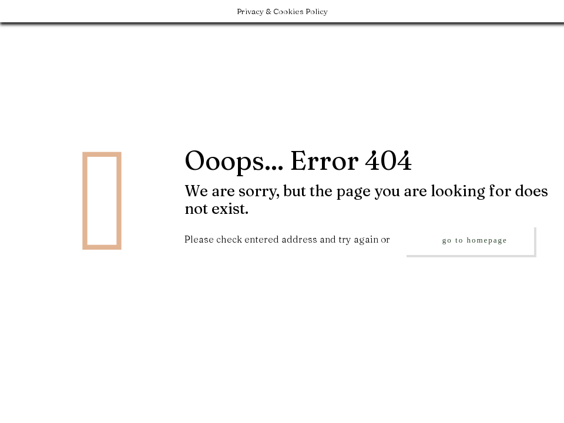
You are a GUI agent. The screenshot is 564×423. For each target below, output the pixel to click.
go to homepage (475, 240)
